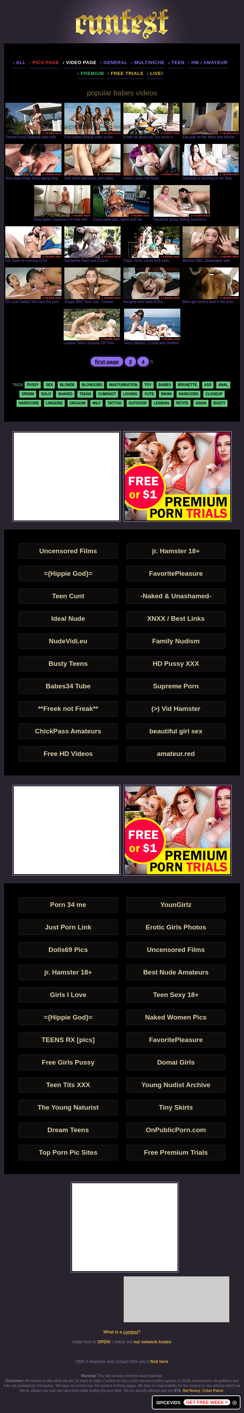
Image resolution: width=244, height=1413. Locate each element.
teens (85, 394)
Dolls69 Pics (68, 949)
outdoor (138, 403)
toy (148, 385)
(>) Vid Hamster (175, 708)
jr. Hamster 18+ (176, 551)
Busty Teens (68, 663)
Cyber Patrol (212, 1391)
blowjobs (92, 385)
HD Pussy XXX (176, 663)
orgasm (77, 403)
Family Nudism (176, 641)
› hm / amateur (207, 62)
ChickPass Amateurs (68, 731)
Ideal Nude (68, 618)
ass (208, 385)
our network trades (152, 1341)
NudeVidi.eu (68, 641)
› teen (176, 62)
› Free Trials (125, 73)
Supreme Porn (176, 686)
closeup (213, 394)
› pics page (44, 62)
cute (149, 394)
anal (223, 385)
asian (200, 403)
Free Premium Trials (176, 1152)
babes (165, 385)
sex (49, 385)
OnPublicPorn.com (176, 1130)
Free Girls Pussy (68, 1062)
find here (159, 1361)
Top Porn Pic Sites (68, 1152)
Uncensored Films (68, 551)
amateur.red (176, 753)
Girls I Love (68, 994)
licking (130, 394)
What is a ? (122, 1332)
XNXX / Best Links (176, 618)
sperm (27, 394)
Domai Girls (176, 1062)
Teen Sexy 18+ (176, 994)
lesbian (161, 403)
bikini (166, 394)
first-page (107, 362)
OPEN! (104, 1341)
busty (219, 403)
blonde (67, 385)
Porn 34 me (68, 904)
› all (19, 62)
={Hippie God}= (68, 573)
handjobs (188, 394)
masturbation (123, 385)
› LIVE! (155, 73)
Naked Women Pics (176, 1017)
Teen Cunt (68, 596)
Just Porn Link (68, 927)
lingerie (54, 403)
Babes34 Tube (68, 686)
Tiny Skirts (176, 1107)
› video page (79, 62)
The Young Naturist (68, 1107)
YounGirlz (175, 904)
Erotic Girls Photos (176, 927)
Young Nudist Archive (175, 1085)
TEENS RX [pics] (68, 1039)
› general (114, 62)
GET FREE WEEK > (207, 1402)
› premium (90, 73)
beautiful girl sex (176, 731)
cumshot (107, 394)
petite (182, 403)
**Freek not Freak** (68, 708)
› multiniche (148, 62)
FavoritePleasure (176, 573)
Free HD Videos (68, 753)
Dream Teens (68, 1130)
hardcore (29, 403)
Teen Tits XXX (68, 1085)
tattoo (114, 403)
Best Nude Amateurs (175, 972)
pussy (33, 385)
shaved (65, 394)
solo (46, 394)
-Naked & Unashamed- (175, 596)
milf (96, 403)
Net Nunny (191, 1391)
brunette (187, 385)
